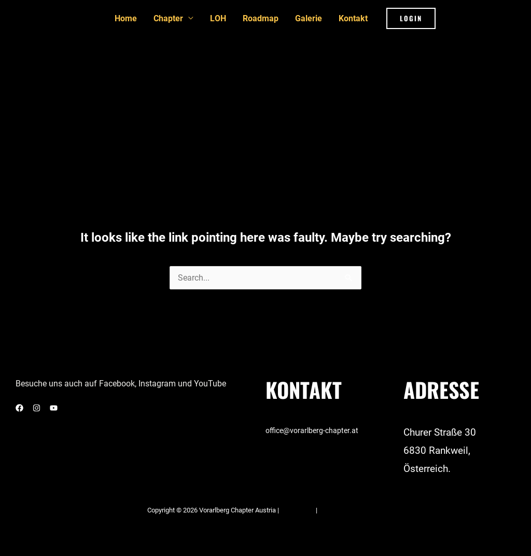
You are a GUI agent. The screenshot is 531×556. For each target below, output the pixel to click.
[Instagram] (36, 408)
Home (126, 18)
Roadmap (260, 18)
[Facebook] (19, 408)
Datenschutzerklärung (351, 510)
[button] (411, 18)
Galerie (308, 18)
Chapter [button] (168, 18)
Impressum (298, 510)
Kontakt (353, 18)
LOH (218, 18)
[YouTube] (54, 408)
